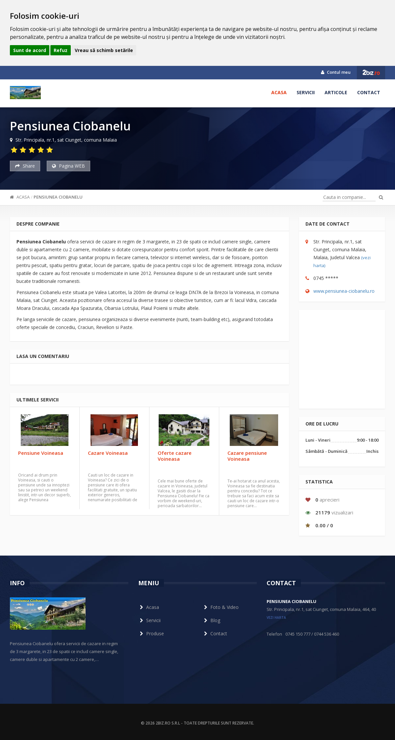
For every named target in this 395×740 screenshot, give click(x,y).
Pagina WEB (68, 166)
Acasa (279, 92)
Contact (368, 92)
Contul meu (336, 72)
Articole (336, 92)
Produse (151, 633)
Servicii (306, 92)
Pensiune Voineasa (40, 453)
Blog (211, 620)
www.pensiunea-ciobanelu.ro (344, 291)
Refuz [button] (60, 50)
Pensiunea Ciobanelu (58, 197)
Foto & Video (220, 607)
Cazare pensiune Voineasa (247, 456)
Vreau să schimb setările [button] (104, 50)
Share (25, 166)
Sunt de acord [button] (29, 50)
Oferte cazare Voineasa (175, 456)
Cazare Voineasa (108, 453)
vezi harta (276, 617)
